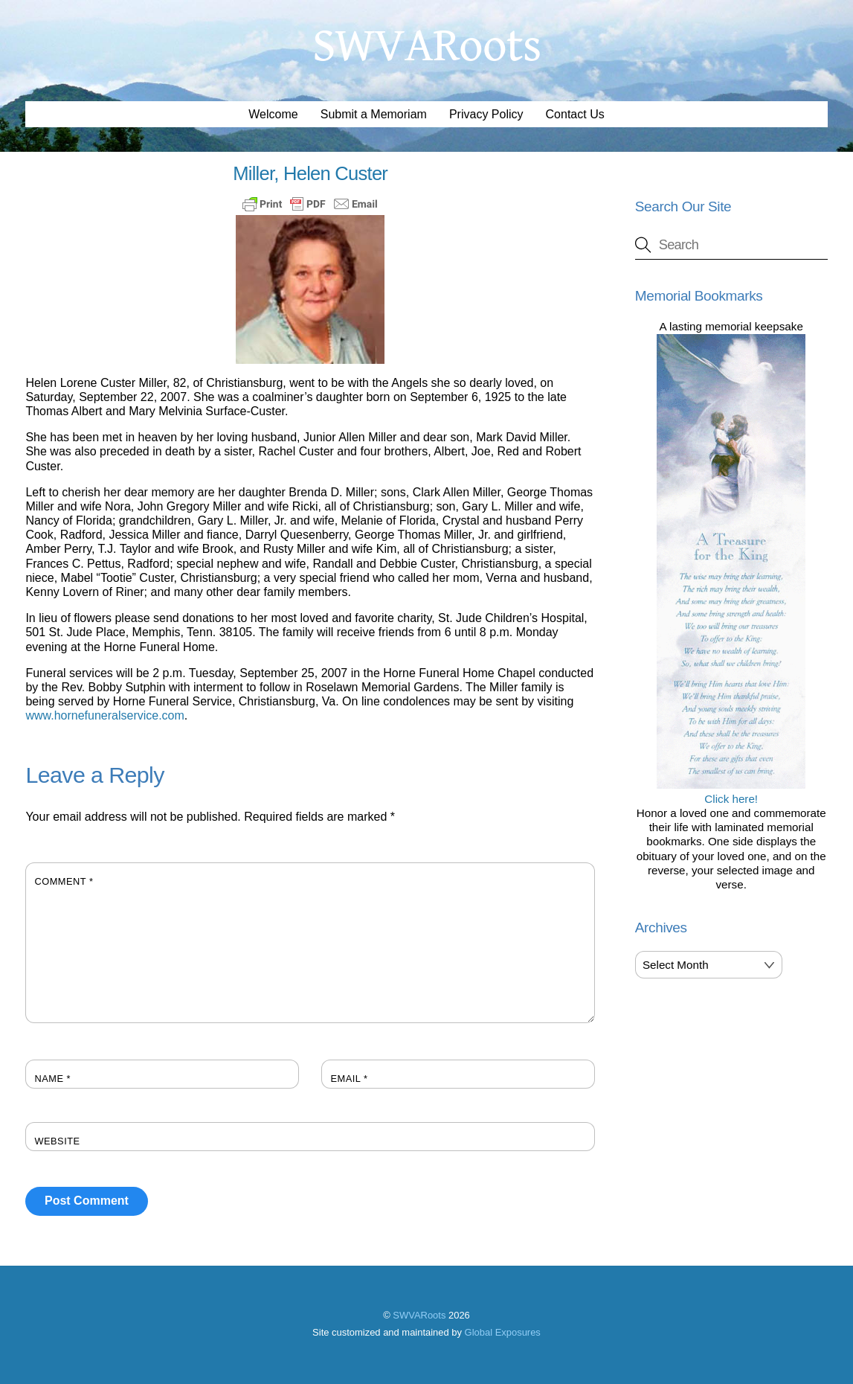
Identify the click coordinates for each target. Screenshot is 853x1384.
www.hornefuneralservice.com (104, 715)
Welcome (272, 114)
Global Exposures (503, 1332)
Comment (63, 881)
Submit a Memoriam (374, 114)
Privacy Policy (486, 114)
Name (52, 1078)
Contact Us (575, 114)
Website (57, 1141)
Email (348, 1078)
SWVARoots (419, 1315)
